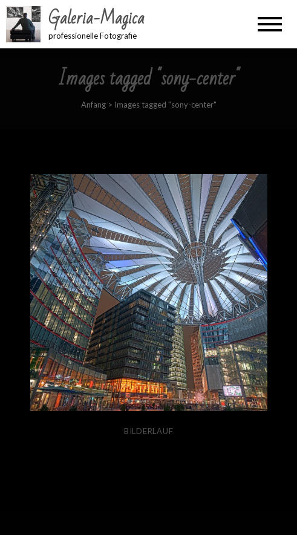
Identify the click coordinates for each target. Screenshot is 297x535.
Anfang (93, 104)
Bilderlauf (149, 431)
